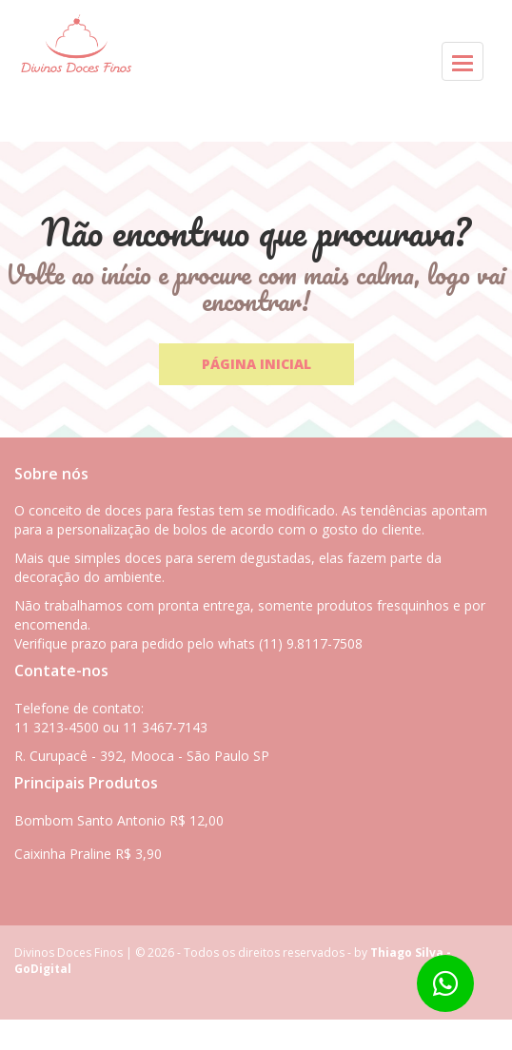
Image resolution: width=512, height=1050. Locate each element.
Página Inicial (256, 364)
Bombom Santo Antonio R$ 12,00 (119, 820)
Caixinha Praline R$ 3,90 (88, 854)
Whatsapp (45, 1034)
